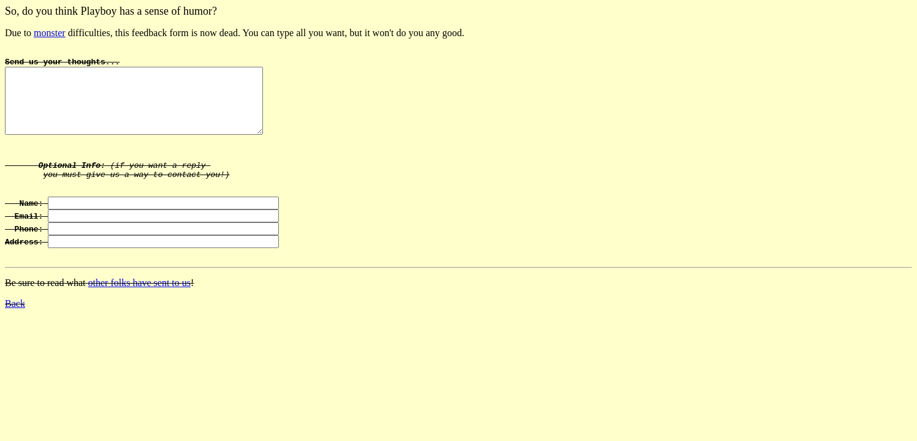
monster (50, 33)
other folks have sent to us (139, 310)
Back (15, 331)
